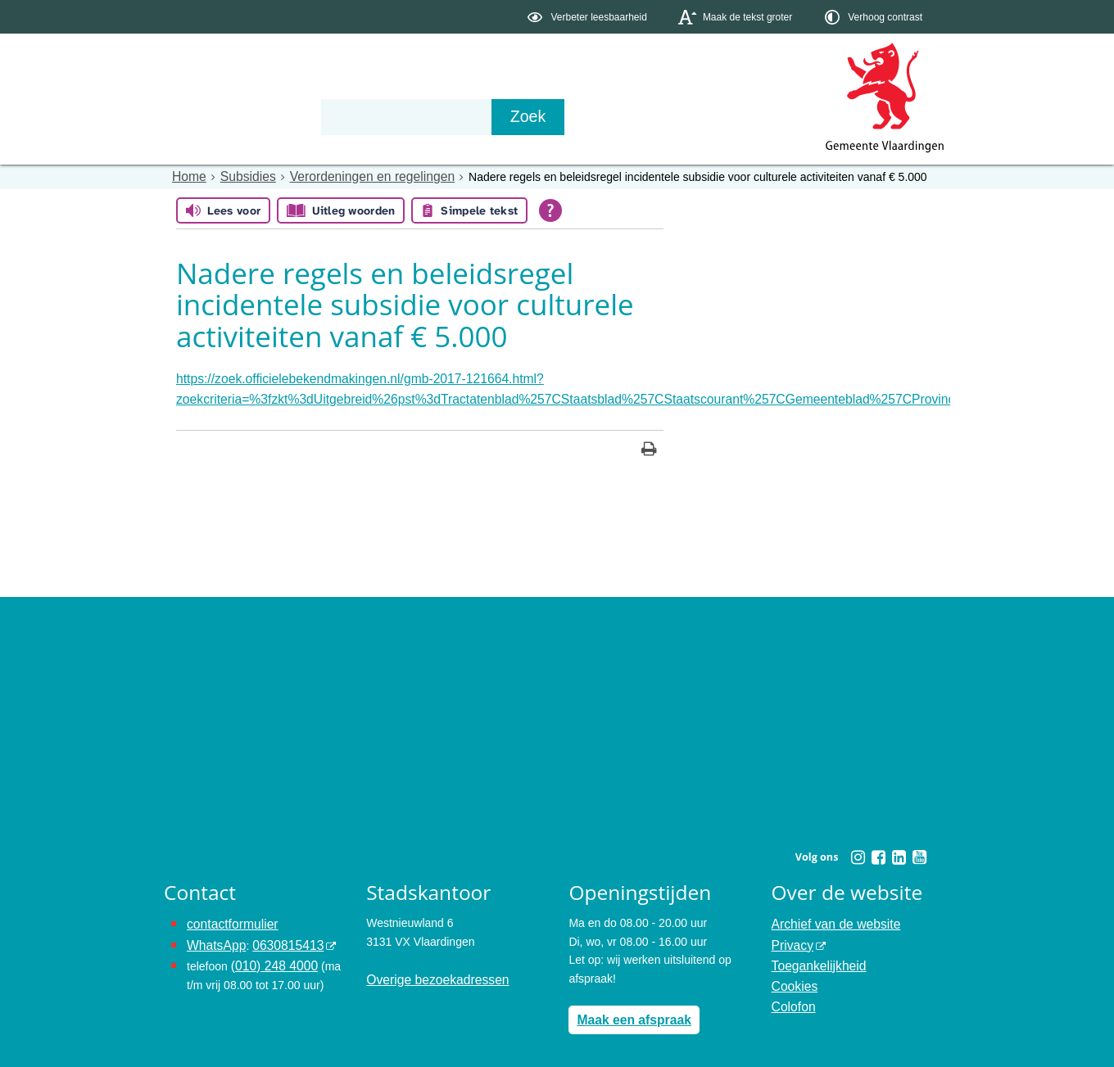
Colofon (791, 990)
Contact (512, 116)
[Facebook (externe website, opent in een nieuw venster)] (878, 852)
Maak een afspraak (628, 1012)
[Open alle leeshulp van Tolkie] (550, 209)
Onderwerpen (211, 116)
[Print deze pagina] (649, 445)
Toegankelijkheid (814, 954)
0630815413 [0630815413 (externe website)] (278, 936)
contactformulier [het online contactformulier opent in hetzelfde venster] (228, 918)
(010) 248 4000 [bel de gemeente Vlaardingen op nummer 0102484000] (270, 954)
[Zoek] (733, 117)
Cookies (792, 972)
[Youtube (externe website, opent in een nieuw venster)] (919, 852)
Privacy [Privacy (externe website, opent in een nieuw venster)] (790, 936)
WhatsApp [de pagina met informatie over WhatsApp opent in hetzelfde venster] (213, 936)
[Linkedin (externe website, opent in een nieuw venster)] (899, 852)
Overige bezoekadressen (430, 972)
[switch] (588, 16)
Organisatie (414, 116)
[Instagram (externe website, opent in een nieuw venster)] (858, 852)
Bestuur (316, 116)
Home (187, 176)
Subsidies (241, 176)
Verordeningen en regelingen (354, 176)
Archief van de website (829, 918)
